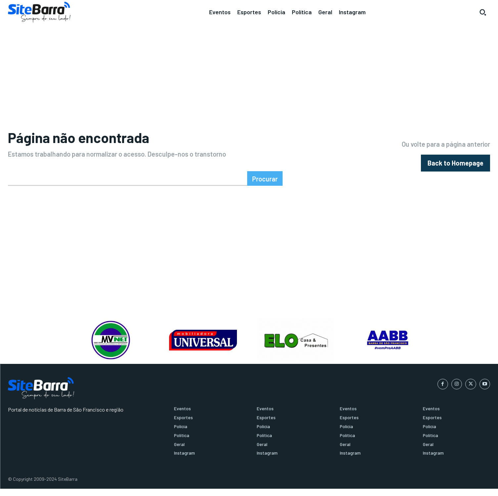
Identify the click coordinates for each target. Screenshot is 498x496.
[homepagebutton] (455, 166)
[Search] (265, 185)
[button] (482, 12)
